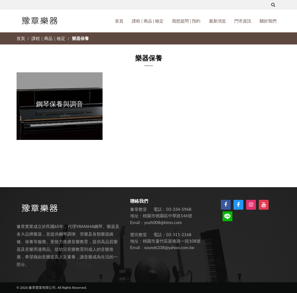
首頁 (119, 20)
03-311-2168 (178, 234)
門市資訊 (242, 20)
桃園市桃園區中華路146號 (167, 215)
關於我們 (268, 20)
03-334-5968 (178, 209)
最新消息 (217, 20)
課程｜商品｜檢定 (48, 38)
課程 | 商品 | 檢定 (148, 20)
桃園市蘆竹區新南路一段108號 (172, 240)
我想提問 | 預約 (186, 20)
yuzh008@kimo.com (163, 222)
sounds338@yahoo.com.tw (169, 247)
